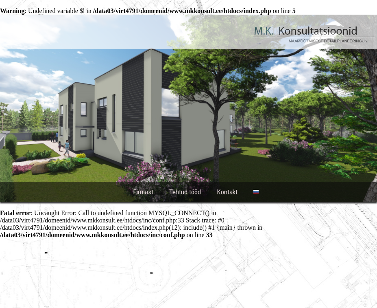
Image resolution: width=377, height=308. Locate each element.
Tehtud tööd (185, 192)
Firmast (143, 192)
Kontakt (227, 192)
